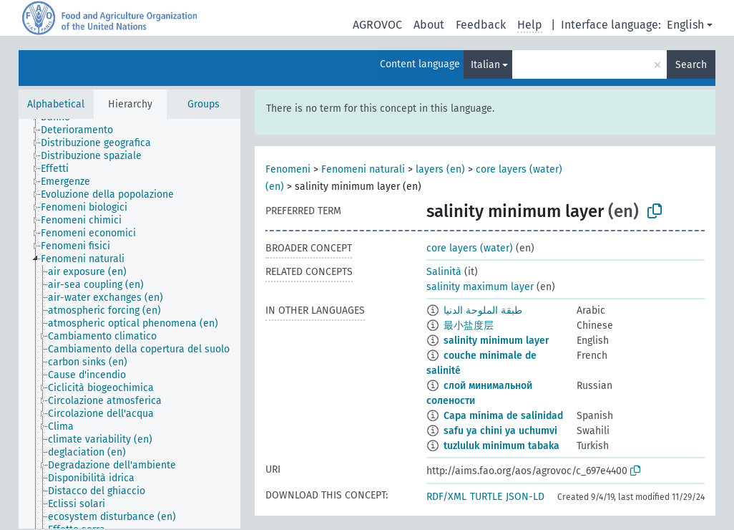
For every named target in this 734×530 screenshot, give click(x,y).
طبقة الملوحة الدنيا (483, 310)
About (429, 25)
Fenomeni (287, 169)
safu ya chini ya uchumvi (500, 431)
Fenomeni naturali (363, 169)
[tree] (129, 324)
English (685, 25)
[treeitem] (83, 130)
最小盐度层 (469, 325)
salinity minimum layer (496, 340)
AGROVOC (377, 25)
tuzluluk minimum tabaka (501, 446)
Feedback (481, 25)
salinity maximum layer (480, 287)
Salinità (443, 272)
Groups (203, 104)
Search (691, 65)
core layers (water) (469, 248)
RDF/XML (446, 497)
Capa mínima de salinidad (503, 416)
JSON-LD (525, 497)
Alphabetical (55, 104)
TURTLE (486, 497)
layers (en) (440, 169)
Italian (485, 65)
